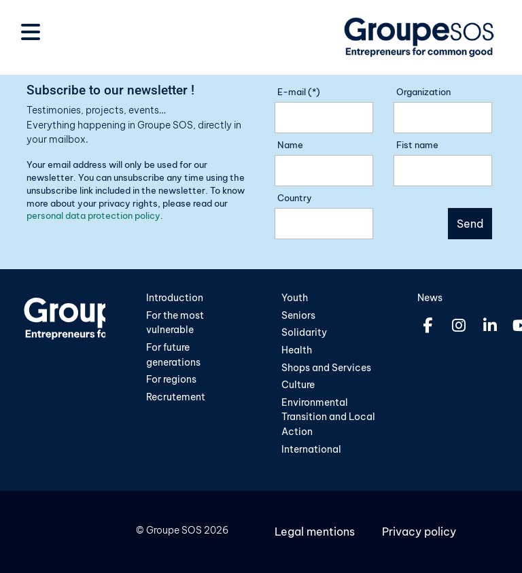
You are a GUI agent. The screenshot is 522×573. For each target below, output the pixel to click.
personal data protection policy (93, 215)
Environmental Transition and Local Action (328, 417)
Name (290, 144)
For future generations (173, 354)
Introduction (174, 298)
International (311, 449)
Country (294, 197)
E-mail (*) (298, 91)
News (429, 298)
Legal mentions (315, 531)
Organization (423, 91)
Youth (294, 298)
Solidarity (304, 332)
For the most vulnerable (175, 322)
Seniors (298, 315)
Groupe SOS (174, 530)
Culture (298, 385)
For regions (171, 379)
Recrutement (175, 397)
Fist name (417, 144)
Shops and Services (326, 368)
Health (296, 350)
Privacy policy (419, 531)
